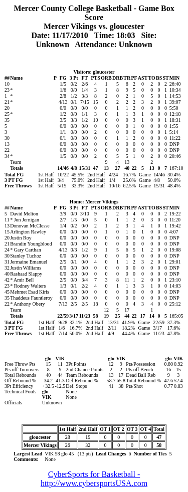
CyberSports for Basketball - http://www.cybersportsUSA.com (94, 478)
